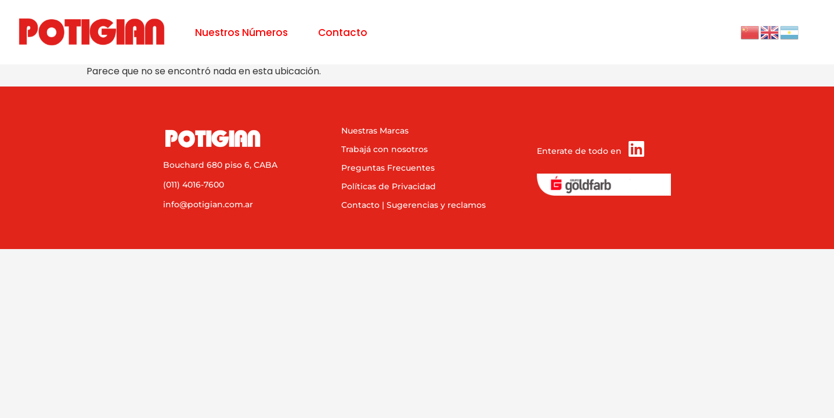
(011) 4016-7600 (193, 184)
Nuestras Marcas (375, 130)
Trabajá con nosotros (384, 149)
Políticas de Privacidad (388, 186)
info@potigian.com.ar (208, 204)
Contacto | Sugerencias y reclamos (413, 205)
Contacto (342, 32)
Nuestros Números (241, 32)
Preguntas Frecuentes (388, 168)
